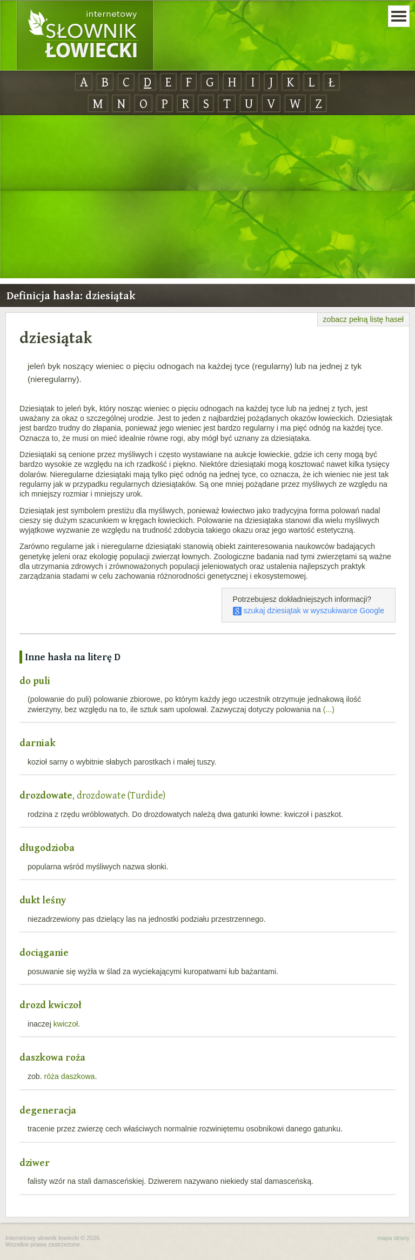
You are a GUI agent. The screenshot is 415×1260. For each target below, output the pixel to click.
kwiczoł (65, 1024)
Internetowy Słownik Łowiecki (84, 36)
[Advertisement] (207, 197)
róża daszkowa (69, 1076)
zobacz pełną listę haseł (363, 319)
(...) (328, 709)
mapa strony (393, 1238)
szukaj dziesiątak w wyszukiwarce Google (308, 610)
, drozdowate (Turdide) (92, 795)
